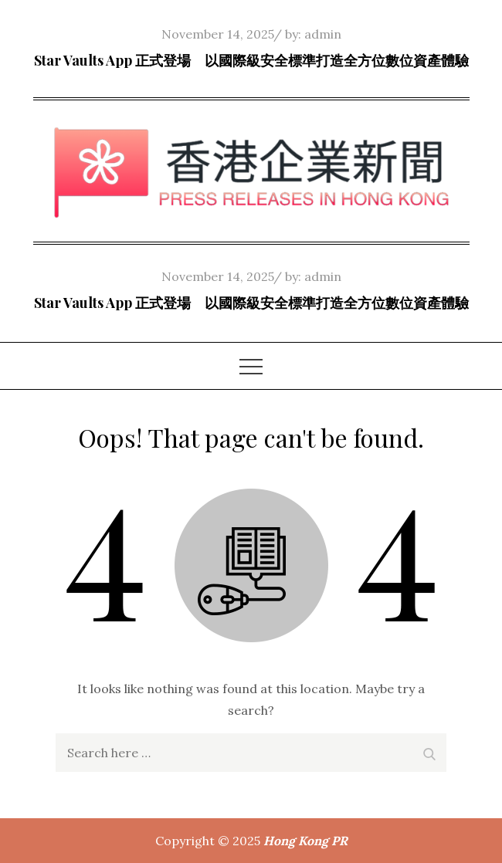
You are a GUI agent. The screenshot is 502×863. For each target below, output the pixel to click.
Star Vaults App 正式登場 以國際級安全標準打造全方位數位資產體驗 (251, 60)
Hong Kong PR (305, 840)
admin (322, 34)
